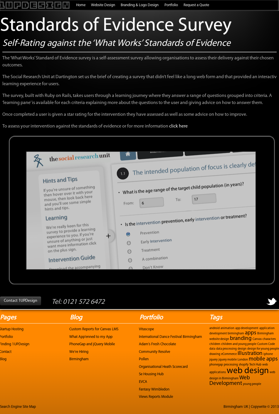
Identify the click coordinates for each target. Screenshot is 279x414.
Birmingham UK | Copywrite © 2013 (251, 407)
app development (246, 328)
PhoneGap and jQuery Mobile (92, 344)
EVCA (143, 382)
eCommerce (229, 354)
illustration (250, 353)
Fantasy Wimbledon (154, 389)
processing (231, 364)
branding (241, 338)
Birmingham (79, 359)
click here (178, 126)
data (212, 349)
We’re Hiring (78, 352)
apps (250, 333)
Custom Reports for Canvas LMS (93, 329)
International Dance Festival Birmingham (170, 337)
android (214, 328)
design (242, 349)
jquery (213, 359)
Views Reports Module (156, 397)
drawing (214, 354)
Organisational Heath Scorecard (163, 367)
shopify (243, 364)
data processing (226, 349)
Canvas (257, 339)
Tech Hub (255, 364)
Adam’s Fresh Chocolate (157, 344)
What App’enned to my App (90, 337)
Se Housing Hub (151, 374)
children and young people (238, 344)
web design (248, 371)
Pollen (144, 359)
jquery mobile (228, 359)
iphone (268, 354)
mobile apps (263, 359)
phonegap (216, 364)
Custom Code (266, 344)
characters (269, 339)
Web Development (229, 380)
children (214, 344)
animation (227, 328)
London (243, 359)
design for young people (263, 349)
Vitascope (146, 329)
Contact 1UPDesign (20, 301)
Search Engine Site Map (18, 407)
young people (252, 384)
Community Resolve (154, 352)
